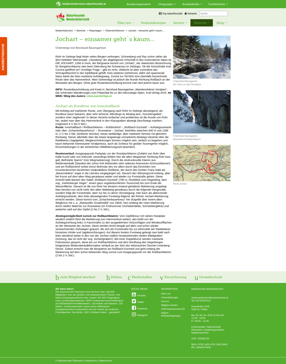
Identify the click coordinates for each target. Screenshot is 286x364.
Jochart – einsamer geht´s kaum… (146, 30)
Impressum (91, 360)
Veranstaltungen (153, 23)
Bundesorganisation (139, 4)
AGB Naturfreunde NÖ (173, 309)
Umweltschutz (208, 277)
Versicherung (173, 277)
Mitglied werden (169, 305)
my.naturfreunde (170, 13)
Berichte (200, 23)
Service (178, 23)
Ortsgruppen (165, 4)
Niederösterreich (64, 30)
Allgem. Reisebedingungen (171, 314)
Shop (220, 23)
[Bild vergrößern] (202, 57)
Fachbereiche (216, 4)
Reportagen (95, 30)
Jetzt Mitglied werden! (75, 277)
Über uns (124, 23)
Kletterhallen (140, 277)
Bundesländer (191, 4)
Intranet (191, 13)
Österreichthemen (115, 30)
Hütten (114, 277)
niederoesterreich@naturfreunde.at (209, 297)
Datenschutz (105, 360)
